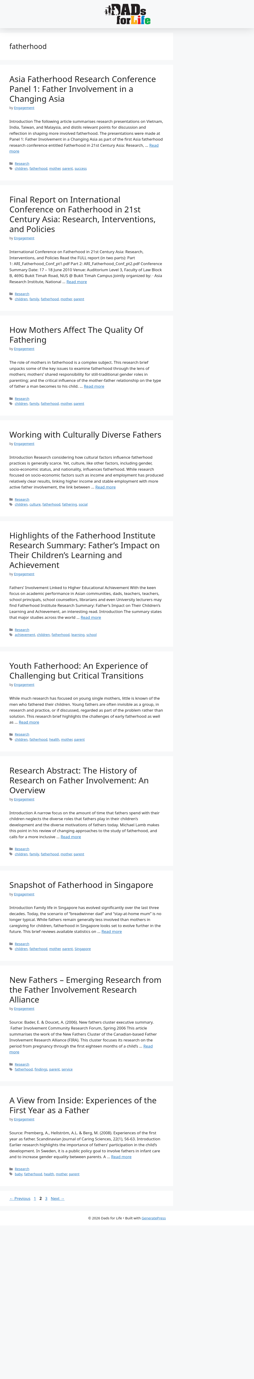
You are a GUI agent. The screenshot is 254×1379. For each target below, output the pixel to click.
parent (67, 168)
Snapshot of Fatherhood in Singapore (81, 884)
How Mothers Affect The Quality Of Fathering (76, 334)
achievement (25, 634)
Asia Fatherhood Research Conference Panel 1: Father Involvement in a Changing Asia (82, 88)
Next (57, 1198)
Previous (19, 1198)
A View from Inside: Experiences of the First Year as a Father (83, 1105)
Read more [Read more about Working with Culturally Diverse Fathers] (105, 487)
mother (55, 168)
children (21, 168)
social (83, 504)
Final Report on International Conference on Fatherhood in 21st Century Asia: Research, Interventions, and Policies (82, 214)
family (34, 299)
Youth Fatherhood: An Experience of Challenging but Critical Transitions (78, 670)
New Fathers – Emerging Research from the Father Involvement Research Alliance (85, 989)
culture (35, 504)
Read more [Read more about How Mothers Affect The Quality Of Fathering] (94, 386)
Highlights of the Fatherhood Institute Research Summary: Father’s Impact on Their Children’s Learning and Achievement (84, 550)
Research (22, 163)
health (54, 739)
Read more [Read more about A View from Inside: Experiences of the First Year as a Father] (121, 1156)
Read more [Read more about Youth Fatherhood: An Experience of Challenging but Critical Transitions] (29, 722)
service (66, 1069)
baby (18, 1174)
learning (77, 634)
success (81, 168)
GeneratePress (154, 1218)
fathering (69, 504)
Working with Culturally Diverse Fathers (85, 434)
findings (40, 1069)
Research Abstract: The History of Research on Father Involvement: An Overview (79, 780)
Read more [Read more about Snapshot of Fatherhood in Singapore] (112, 931)
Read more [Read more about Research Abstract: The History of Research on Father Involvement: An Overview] (71, 836)
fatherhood (39, 168)
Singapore (83, 949)
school (91, 634)
